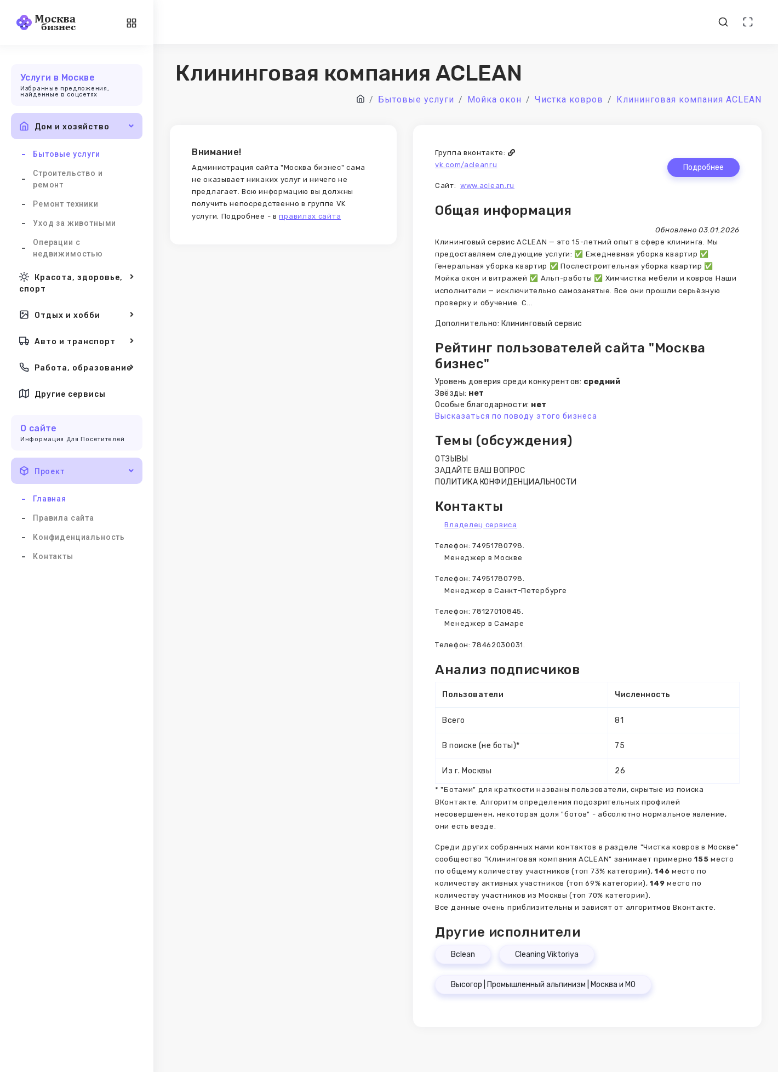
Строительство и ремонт (68, 179)
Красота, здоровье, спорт (76, 282)
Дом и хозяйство (76, 126)
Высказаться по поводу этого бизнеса (516, 416)
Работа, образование (76, 367)
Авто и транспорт (76, 340)
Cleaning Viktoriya (547, 954)
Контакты (53, 556)
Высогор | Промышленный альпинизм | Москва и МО (543, 984)
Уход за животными (74, 223)
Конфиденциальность (79, 537)
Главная (49, 498)
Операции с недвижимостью (68, 248)
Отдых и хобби (76, 314)
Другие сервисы (62, 393)
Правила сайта (63, 518)
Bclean (463, 954)
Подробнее (703, 167)
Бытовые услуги (66, 154)
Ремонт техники (66, 203)
